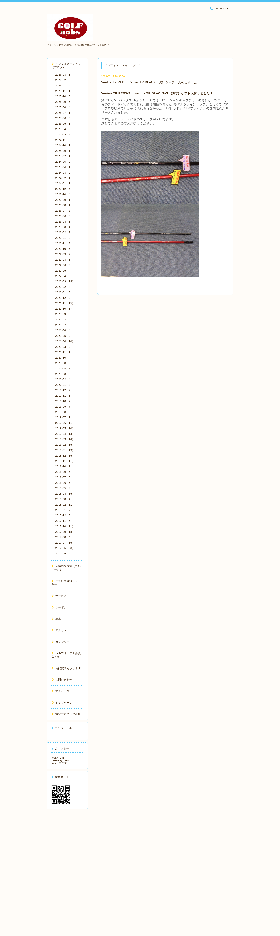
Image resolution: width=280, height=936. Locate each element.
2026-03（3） (64, 74)
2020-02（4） (64, 379)
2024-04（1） (64, 167)
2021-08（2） (64, 319)
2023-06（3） (64, 216)
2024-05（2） (64, 161)
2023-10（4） (64, 194)
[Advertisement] (67, 871)
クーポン (59, 607)
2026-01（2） (64, 85)
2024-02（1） (64, 178)
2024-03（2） (64, 172)
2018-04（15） (65, 493)
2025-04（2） (64, 129)
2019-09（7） (64, 406)
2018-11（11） (65, 461)
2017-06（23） (65, 548)
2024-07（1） (64, 156)
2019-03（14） (65, 439)
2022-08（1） (64, 259)
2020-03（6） (64, 373)
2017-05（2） (64, 553)
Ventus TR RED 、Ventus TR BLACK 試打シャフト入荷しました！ (150, 82)
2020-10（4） (64, 357)
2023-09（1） (64, 199)
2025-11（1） (64, 91)
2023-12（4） (64, 188)
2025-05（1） (64, 123)
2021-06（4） (64, 330)
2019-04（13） (65, 433)
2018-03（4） (64, 499)
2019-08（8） (64, 412)
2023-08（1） (64, 205)
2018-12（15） (65, 455)
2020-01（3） (64, 384)
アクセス (59, 630)
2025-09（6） (64, 101)
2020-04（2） (64, 368)
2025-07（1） (64, 112)
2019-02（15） (65, 444)
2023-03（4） (64, 227)
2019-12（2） (64, 390)
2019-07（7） (64, 417)
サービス (59, 595)
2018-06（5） (64, 482)
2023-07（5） (64, 210)
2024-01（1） (64, 183)
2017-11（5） (64, 520)
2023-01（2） (64, 237)
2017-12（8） (64, 515)
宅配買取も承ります (66, 668)
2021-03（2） (64, 346)
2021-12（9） (64, 297)
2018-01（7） (64, 510)
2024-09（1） (64, 150)
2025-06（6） (64, 118)
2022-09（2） (64, 254)
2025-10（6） (64, 96)
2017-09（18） (65, 531)
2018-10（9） (64, 466)
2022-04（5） (64, 276)
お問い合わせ (62, 679)
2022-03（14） (65, 281)
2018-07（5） (64, 477)
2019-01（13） (65, 450)
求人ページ (60, 691)
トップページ (62, 702)
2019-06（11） (65, 422)
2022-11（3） (64, 243)
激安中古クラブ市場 (66, 714)
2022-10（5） (64, 248)
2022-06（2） (64, 265)
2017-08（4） (64, 537)
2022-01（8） (64, 292)
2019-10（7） (64, 401)
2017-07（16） (65, 542)
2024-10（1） (64, 145)
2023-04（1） (64, 221)
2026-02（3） (64, 80)
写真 (56, 618)
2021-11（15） (65, 303)
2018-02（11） (65, 504)
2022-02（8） (64, 286)
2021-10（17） (65, 308)
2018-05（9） (64, 488)
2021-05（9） (64, 335)
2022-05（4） (64, 270)
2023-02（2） (64, 232)
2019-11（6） (64, 395)
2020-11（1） (64, 352)
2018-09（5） (64, 471)
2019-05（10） (65, 428)
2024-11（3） (64, 139)
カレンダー (60, 641)
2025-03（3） (64, 134)
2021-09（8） (64, 314)
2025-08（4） (64, 107)
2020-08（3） (64, 363)
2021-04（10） (65, 341)
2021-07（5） (64, 325)
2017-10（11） (65, 526)
